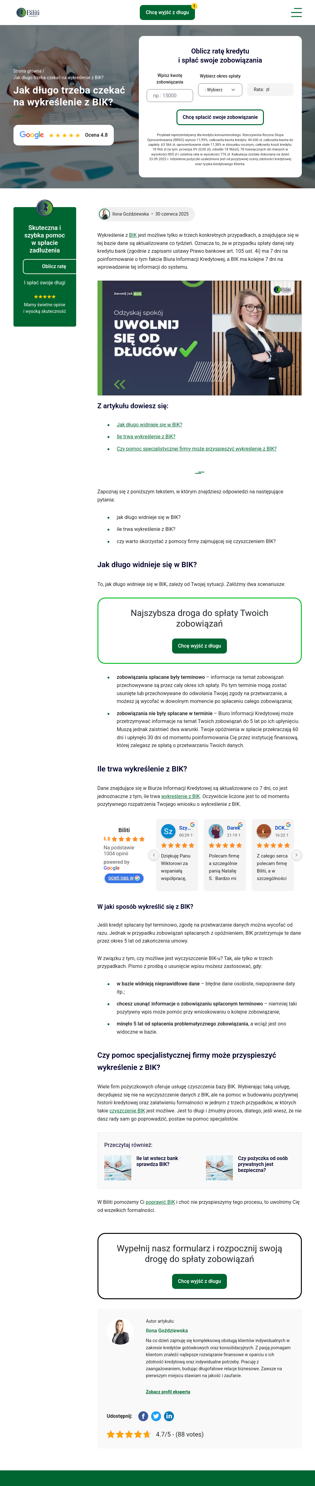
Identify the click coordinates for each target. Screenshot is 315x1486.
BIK (133, 235)
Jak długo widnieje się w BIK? (149, 425)
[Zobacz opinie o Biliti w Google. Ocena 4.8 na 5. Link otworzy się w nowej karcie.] (64, 135)
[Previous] (154, 855)
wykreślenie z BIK (180, 796)
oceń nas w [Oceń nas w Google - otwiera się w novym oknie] (124, 878)
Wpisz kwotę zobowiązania (169, 78)
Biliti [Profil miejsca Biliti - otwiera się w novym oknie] (124, 830)
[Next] (296, 855)
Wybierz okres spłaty (220, 76)
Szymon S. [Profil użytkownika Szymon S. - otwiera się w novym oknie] (186, 828)
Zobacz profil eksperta (168, 1391)
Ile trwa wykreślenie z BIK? (146, 437)
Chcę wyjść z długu (199, 646)
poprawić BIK (160, 1202)
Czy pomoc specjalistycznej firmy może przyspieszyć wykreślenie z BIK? (197, 449)
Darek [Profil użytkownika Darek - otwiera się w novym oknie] (233, 828)
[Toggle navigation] (295, 12)
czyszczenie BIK (127, 1111)
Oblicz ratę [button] (54, 266)
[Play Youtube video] (199, 338)
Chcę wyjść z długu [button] (170, 10)
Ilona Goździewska (167, 1331)
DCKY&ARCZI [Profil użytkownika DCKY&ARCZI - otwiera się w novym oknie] (282, 828)
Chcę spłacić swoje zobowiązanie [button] (220, 117)
